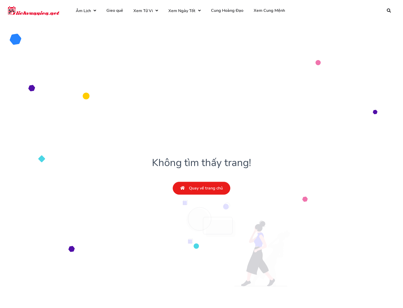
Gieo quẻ (114, 10)
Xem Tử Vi (143, 11)
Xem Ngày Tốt (181, 11)
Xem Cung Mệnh (269, 10)
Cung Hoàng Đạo (227, 10)
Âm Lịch (83, 11)
